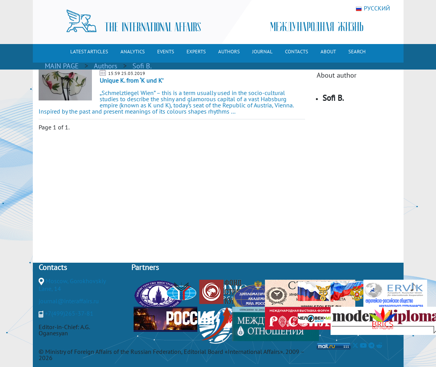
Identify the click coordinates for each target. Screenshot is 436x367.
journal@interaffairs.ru (69, 301)
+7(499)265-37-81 (69, 313)
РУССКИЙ (373, 8)
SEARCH (357, 51)
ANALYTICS (132, 51)
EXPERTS (196, 51)
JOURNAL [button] (262, 51)
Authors (105, 65)
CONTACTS (296, 51)
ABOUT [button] (328, 51)
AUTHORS (229, 51)
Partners (145, 267)
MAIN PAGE (62, 65)
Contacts (53, 267)
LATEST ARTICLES (89, 51)
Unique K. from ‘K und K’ (131, 80)
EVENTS (165, 51)
